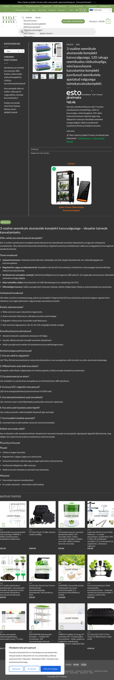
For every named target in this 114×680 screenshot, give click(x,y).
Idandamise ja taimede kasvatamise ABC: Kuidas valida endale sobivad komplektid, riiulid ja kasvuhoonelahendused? (14, 75)
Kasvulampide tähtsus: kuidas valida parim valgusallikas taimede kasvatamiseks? (14, 93)
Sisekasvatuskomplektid (35, 24)
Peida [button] (93, 2)
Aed (78, 45)
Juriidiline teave (91, 6)
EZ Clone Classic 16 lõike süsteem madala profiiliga (42, 533)
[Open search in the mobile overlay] (23, 17)
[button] (77, 10)
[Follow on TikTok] (85, 10)
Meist (71, 10)
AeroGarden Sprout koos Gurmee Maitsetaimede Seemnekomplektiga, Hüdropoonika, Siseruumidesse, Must (42, 590)
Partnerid (52, 10)
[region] (34, 659)
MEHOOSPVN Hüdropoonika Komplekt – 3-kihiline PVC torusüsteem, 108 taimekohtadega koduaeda (40, 637)
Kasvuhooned (31, 20)
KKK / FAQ (42, 10)
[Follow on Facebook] (81, 10)
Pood (39, 17)
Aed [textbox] (13, 51)
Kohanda (16, 669)
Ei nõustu (32, 669)
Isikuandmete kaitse (22, 10)
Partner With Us (17, 6)
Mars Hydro (30, 33)
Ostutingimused (105, 6)
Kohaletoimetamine (33, 6)
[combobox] (14, 51)
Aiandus (46, 153)
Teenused (62, 10)
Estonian (96, 10)
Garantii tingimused (76, 6)
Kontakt (6, 6)
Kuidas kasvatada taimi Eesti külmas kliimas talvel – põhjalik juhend (12, 108)
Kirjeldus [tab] (5, 222)
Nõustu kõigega (51, 669)
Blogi (33, 10)
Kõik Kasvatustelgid (34, 30)
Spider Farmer (47, 33)
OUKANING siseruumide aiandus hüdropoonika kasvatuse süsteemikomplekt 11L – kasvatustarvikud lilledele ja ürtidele (71, 590)
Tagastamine (46, 6)
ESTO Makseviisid (60, 6)
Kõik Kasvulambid (33, 27)
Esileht (29, 17)
